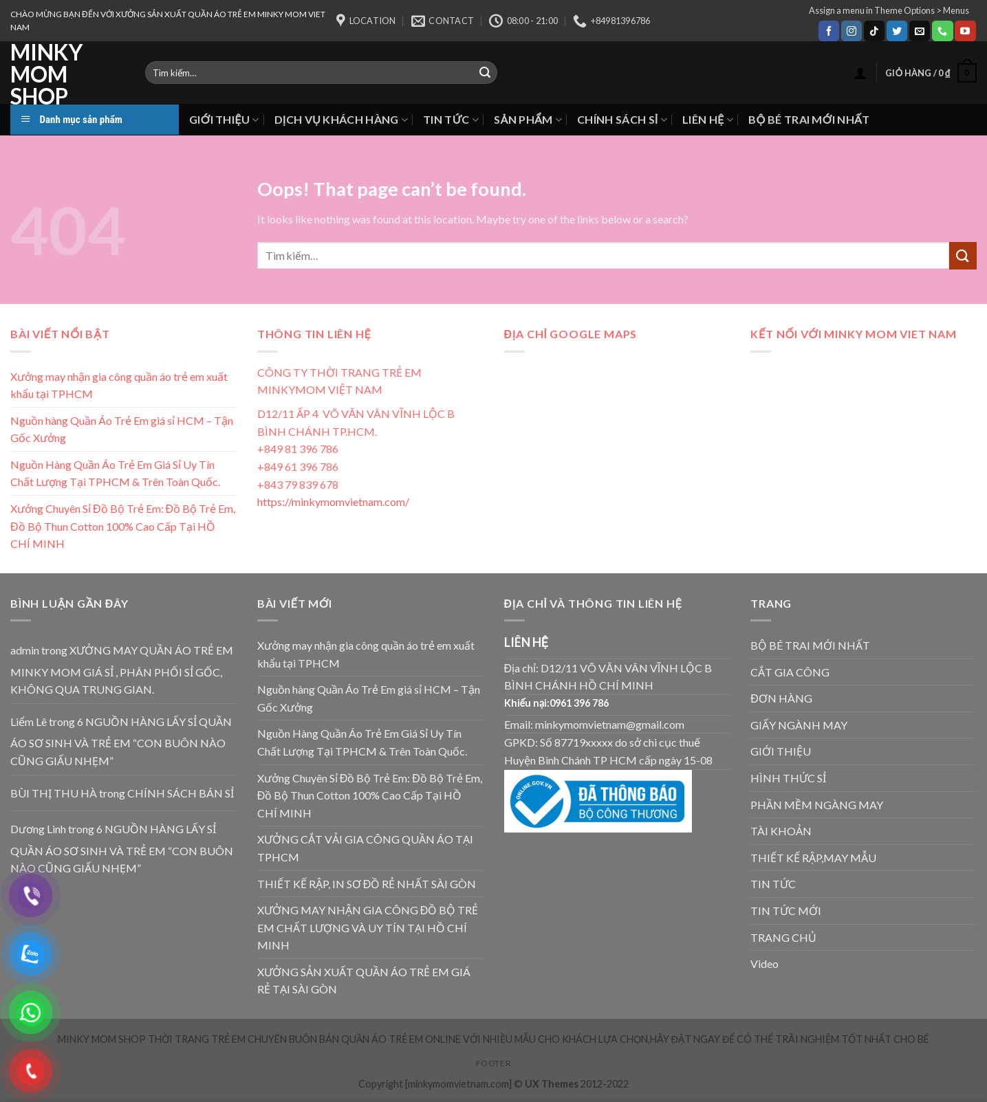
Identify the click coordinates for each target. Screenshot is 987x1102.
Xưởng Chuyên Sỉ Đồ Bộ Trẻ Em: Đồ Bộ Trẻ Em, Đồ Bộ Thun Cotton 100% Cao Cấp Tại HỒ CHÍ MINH (122, 526)
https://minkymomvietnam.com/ (333, 501)
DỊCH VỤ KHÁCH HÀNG (341, 119)
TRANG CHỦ (783, 937)
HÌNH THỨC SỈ (788, 777)
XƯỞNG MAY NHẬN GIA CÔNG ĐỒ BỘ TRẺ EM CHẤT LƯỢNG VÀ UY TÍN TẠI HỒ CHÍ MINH (368, 927)
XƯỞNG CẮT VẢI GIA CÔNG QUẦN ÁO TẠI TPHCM (365, 848)
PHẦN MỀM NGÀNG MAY (816, 804)
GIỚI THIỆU (224, 119)
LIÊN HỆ (707, 119)
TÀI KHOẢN (781, 830)
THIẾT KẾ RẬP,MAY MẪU (813, 857)
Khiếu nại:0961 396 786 (556, 703)
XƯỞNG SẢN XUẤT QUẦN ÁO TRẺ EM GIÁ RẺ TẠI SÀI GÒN (363, 980)
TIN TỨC (451, 119)
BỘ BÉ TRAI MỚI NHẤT (808, 119)
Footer (494, 1063)
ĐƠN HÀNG (781, 698)
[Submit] (963, 255)
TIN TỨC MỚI (785, 910)
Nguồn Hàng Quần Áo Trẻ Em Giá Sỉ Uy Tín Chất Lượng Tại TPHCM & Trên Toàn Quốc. (115, 473)
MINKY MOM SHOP (46, 74)
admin (24, 650)
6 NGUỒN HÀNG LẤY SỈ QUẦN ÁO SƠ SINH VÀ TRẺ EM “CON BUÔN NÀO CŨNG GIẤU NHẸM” (121, 741)
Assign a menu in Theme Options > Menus (889, 10)
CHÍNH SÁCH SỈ (622, 119)
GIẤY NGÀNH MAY (798, 724)
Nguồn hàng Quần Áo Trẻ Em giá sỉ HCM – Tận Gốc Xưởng (121, 429)
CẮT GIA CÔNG (789, 672)
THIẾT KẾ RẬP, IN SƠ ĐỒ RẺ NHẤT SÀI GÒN (367, 883)
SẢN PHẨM (528, 119)
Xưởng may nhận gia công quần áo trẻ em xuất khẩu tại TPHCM (119, 385)
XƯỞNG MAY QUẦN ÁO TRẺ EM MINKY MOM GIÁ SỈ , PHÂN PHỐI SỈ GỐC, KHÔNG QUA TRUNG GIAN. (121, 669)
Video (764, 963)
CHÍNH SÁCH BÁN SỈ (180, 793)
